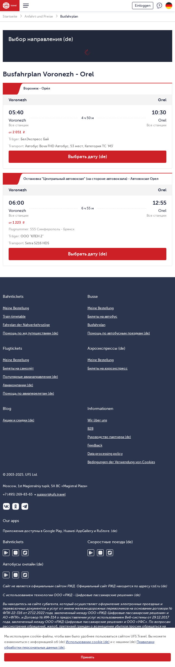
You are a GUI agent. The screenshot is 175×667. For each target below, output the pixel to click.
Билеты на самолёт (18, 368)
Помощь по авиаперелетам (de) (28, 393)
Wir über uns (97, 420)
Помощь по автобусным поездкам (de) (119, 333)
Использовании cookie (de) (88, 642)
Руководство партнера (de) (109, 437)
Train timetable (14, 316)
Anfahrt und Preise (39, 16)
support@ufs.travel (51, 494)
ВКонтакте (6, 506)
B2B (90, 429)
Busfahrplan (96, 325)
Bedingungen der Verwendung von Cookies (121, 462)
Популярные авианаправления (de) (30, 377)
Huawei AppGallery (15, 552)
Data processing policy (105, 454)
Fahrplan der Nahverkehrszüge (26, 325)
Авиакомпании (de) (18, 385)
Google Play (6, 552)
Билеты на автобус (102, 316)
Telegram (24, 506)
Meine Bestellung (16, 308)
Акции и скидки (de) (18, 420)
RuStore (25, 552)
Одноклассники (15, 506)
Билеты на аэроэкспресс (108, 368)
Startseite (10, 16)
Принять (87, 657)
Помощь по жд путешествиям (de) (30, 333)
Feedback (159, 5)
